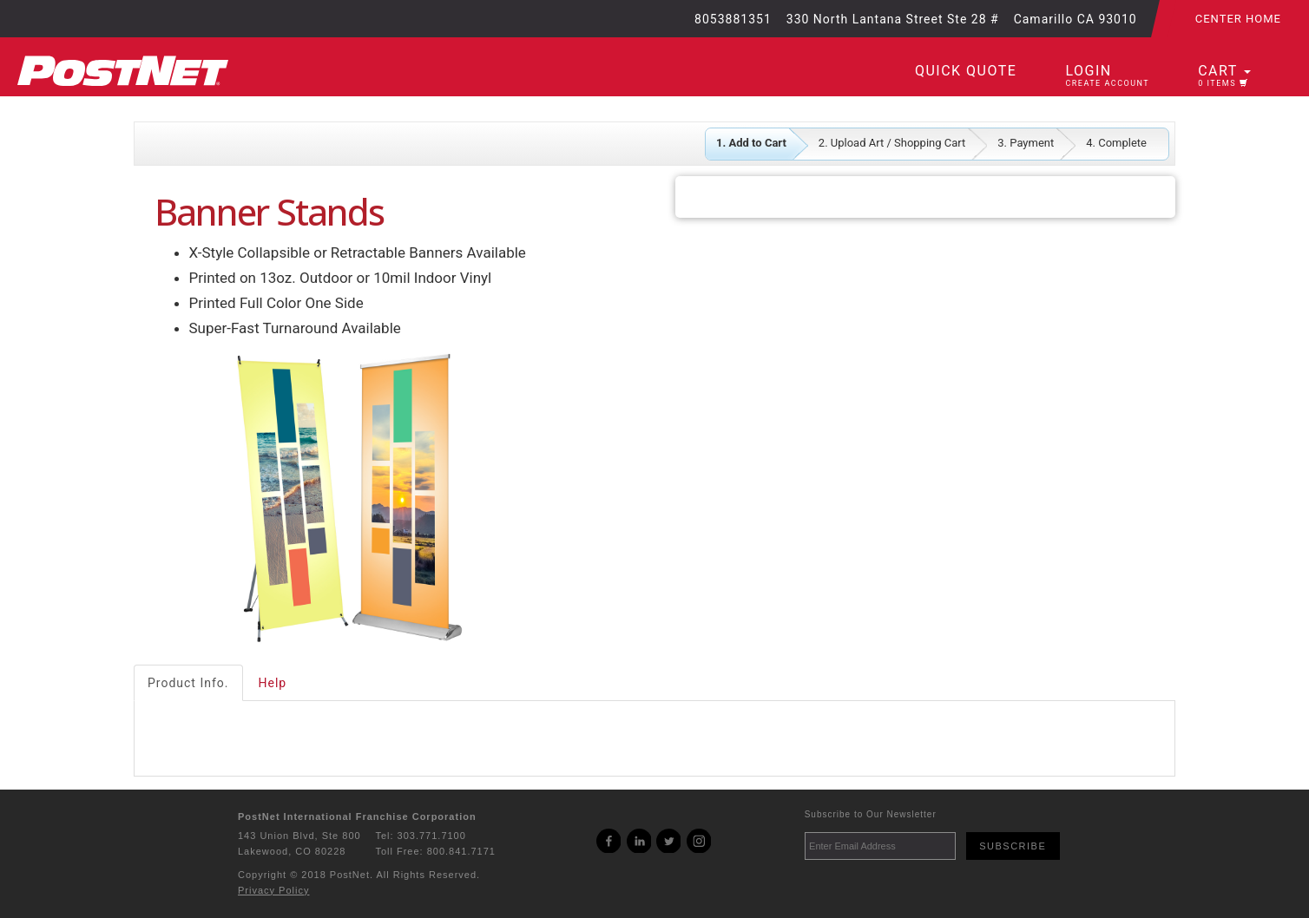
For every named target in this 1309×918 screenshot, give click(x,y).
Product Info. (188, 683)
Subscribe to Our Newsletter (871, 814)
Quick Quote (965, 70)
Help (273, 683)
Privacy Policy (273, 890)
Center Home (1238, 18)
